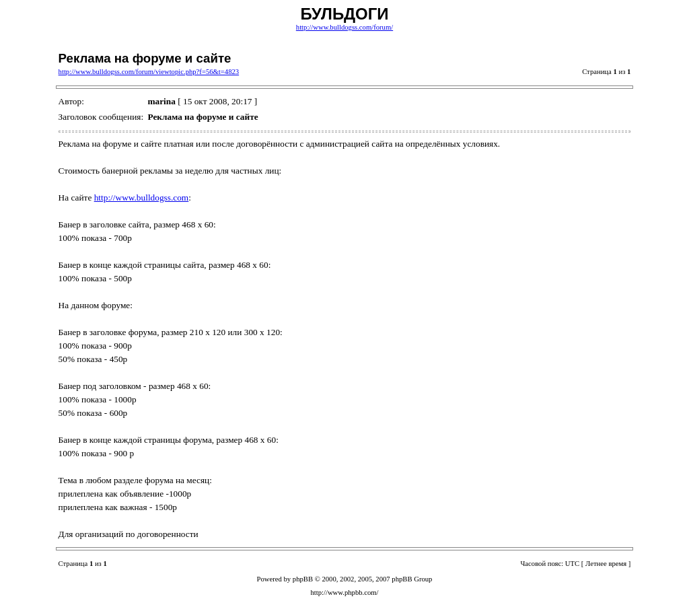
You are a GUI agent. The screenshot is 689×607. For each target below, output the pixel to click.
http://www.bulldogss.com (141, 197)
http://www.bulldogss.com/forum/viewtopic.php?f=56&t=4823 (149, 71)
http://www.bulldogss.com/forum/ (344, 27)
